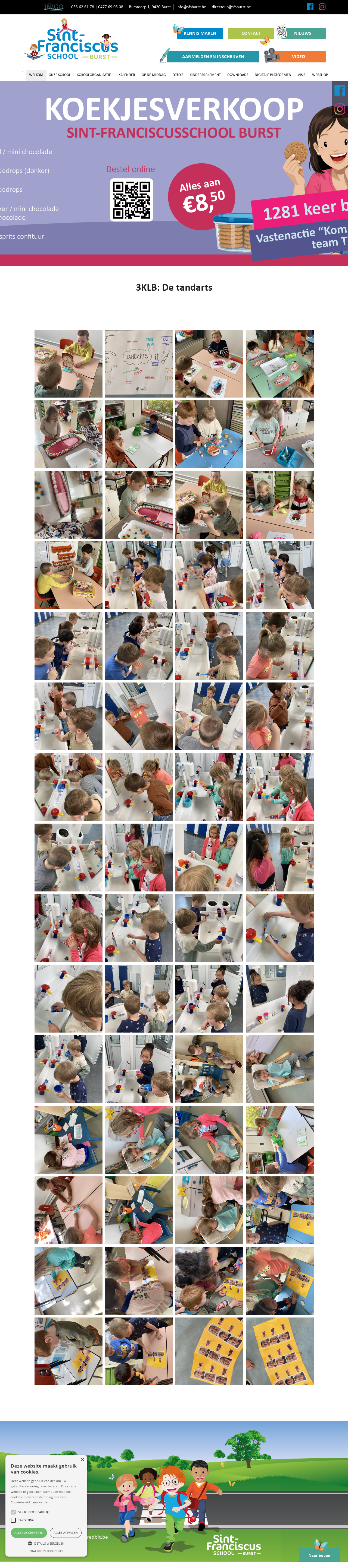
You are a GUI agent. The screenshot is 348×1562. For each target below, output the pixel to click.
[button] (46, 1543)
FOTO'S (177, 75)
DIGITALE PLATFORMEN (273, 75)
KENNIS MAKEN (196, 32)
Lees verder (40, 1502)
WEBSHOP (320, 75)
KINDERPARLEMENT (205, 75)
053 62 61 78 (82, 7)
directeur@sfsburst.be (231, 7)
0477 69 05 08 (110, 7)
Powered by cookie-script (46, 1551)
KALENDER (127, 75)
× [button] (82, 1460)
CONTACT (255, 35)
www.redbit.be (91, 1537)
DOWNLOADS (237, 75)
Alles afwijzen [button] (66, 1533)
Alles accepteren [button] (29, 1533)
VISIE (302, 75)
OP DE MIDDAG (154, 75)
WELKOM (36, 75)
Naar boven (319, 1553)
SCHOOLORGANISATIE (94, 75)
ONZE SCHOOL (60, 75)
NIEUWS (295, 33)
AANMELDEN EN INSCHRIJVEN (205, 56)
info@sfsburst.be (191, 7)
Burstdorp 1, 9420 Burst (150, 7)
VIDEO (288, 56)
